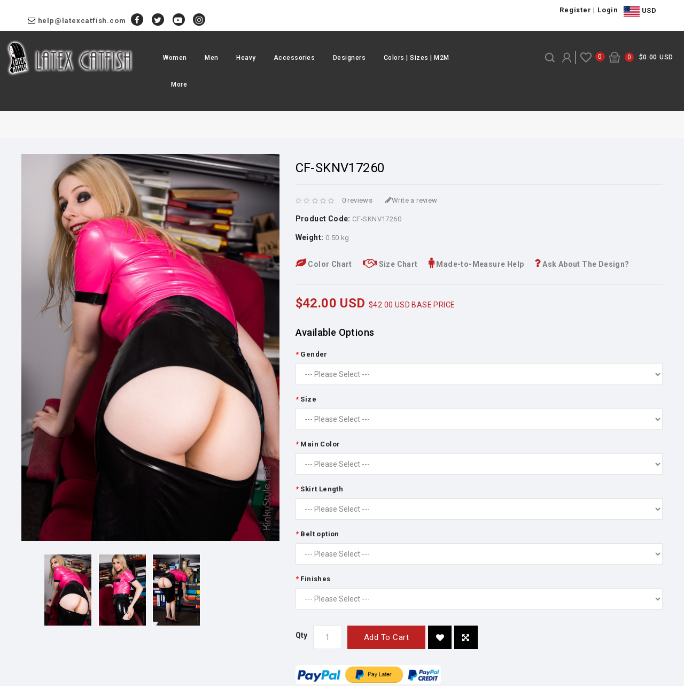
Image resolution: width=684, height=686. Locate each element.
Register (575, 10)
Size (308, 399)
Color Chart (324, 264)
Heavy (246, 57)
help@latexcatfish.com (82, 21)
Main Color (320, 444)
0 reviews (357, 200)
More (179, 84)
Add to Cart (386, 637)
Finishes (315, 579)
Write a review (411, 200)
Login (607, 10)
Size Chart (390, 264)
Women (175, 57)
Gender (313, 354)
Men (212, 57)
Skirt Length (321, 489)
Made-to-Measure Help (476, 264)
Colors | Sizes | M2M (416, 57)
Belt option (319, 534)
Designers (349, 57)
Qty (302, 635)
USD (640, 11)
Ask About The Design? (581, 264)
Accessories (294, 57)
